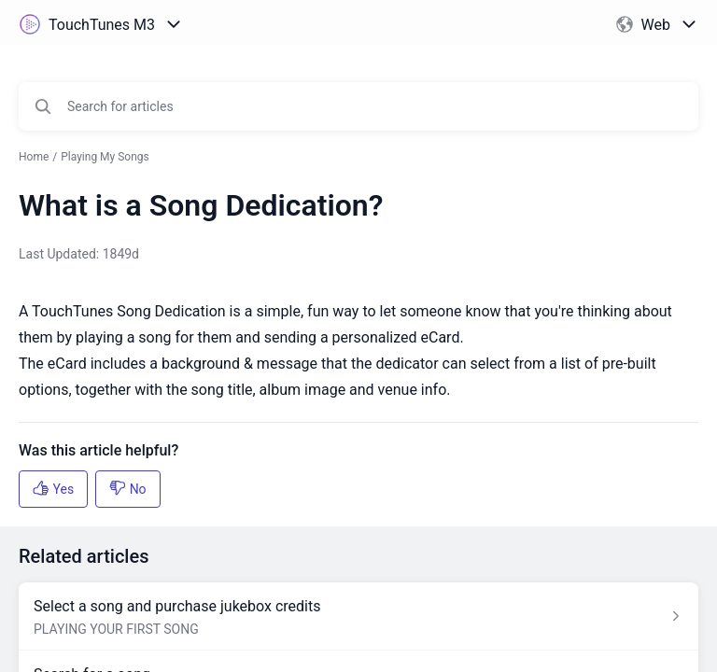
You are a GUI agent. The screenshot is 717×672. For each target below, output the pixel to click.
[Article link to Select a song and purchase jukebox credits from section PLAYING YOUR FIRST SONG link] (358, 616)
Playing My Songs (105, 156)
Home (34, 156)
